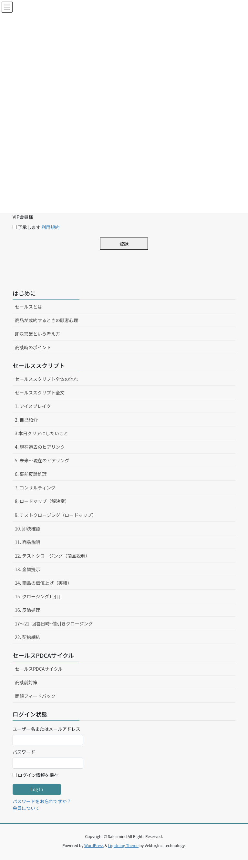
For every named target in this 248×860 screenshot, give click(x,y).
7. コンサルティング (35, 487)
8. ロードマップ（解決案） (42, 501)
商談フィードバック (35, 696)
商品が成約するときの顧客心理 (46, 320)
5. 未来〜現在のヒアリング (42, 460)
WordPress (94, 845)
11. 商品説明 (27, 542)
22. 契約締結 (27, 637)
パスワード (24, 752)
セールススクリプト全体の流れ (46, 379)
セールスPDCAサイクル (38, 669)
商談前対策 (26, 682)
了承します (36, 227)
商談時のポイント (33, 347)
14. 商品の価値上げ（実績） (43, 583)
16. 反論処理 (27, 610)
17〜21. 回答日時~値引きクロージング (54, 623)
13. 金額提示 (27, 569)
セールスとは (28, 306)
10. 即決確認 (27, 528)
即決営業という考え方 (37, 333)
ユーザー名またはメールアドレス (46, 729)
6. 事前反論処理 (31, 474)
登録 (124, 243)
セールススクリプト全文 (40, 392)
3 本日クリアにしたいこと (41, 433)
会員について (26, 808)
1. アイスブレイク (33, 406)
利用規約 (50, 227)
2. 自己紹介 (26, 419)
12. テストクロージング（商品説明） (52, 555)
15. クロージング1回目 (38, 596)
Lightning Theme (123, 845)
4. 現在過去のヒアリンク (40, 447)
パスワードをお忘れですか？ (42, 801)
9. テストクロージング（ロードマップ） (56, 515)
